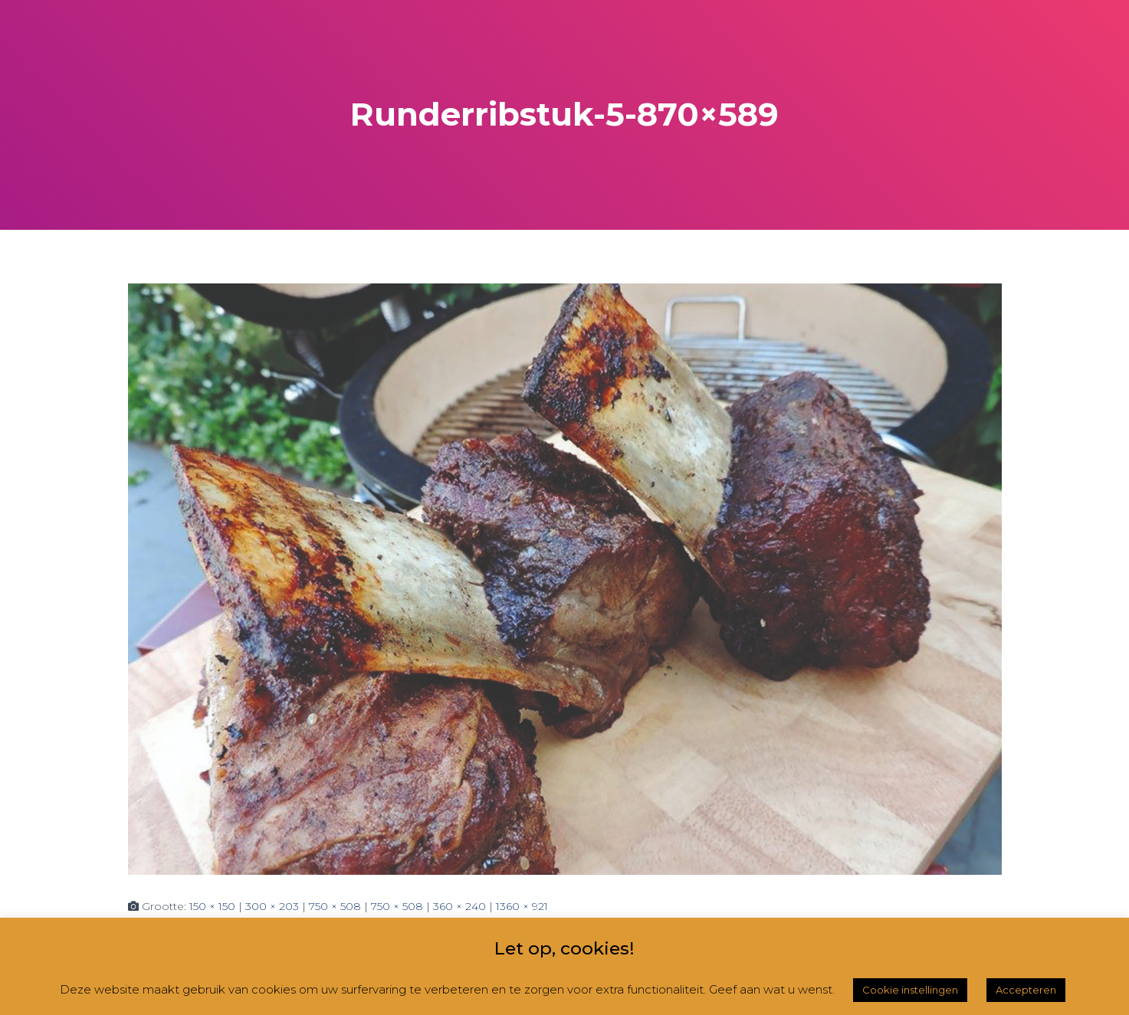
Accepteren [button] (1026, 990)
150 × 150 (212, 906)
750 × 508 (335, 906)
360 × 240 (459, 906)
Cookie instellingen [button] (910, 990)
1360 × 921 (522, 906)
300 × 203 (272, 906)
